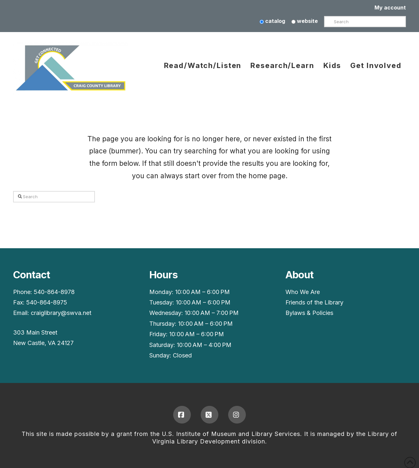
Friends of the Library (314, 302)
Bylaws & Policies (309, 312)
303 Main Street (35, 332)
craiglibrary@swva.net (61, 312)
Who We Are (302, 291)
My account (390, 7)
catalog (272, 21)
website (304, 21)
